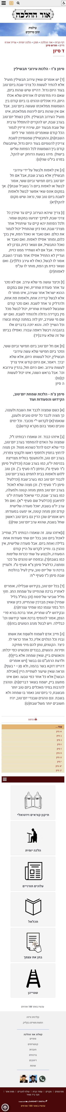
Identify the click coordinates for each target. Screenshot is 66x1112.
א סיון (59, 731)
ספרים (33, 1039)
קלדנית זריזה (33, 1017)
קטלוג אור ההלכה (33, 1034)
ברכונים (33, 1055)
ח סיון (59, 753)
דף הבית (59, 42)
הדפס (31, 719)
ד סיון (58, 51)
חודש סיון (51, 45)
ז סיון (59, 748)
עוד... (59, 727)
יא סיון (59, 766)
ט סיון (59, 757)
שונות (33, 1066)
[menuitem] (33, 803)
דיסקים (33, 1060)
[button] (18, 3)
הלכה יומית (25, 42)
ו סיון (59, 744)
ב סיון (59, 735)
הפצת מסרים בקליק (33, 1022)
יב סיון (59, 770)
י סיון (59, 761)
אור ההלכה (47, 42)
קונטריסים (33, 1044)
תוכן (36, 42)
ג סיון (59, 740)
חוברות (32, 1049)
